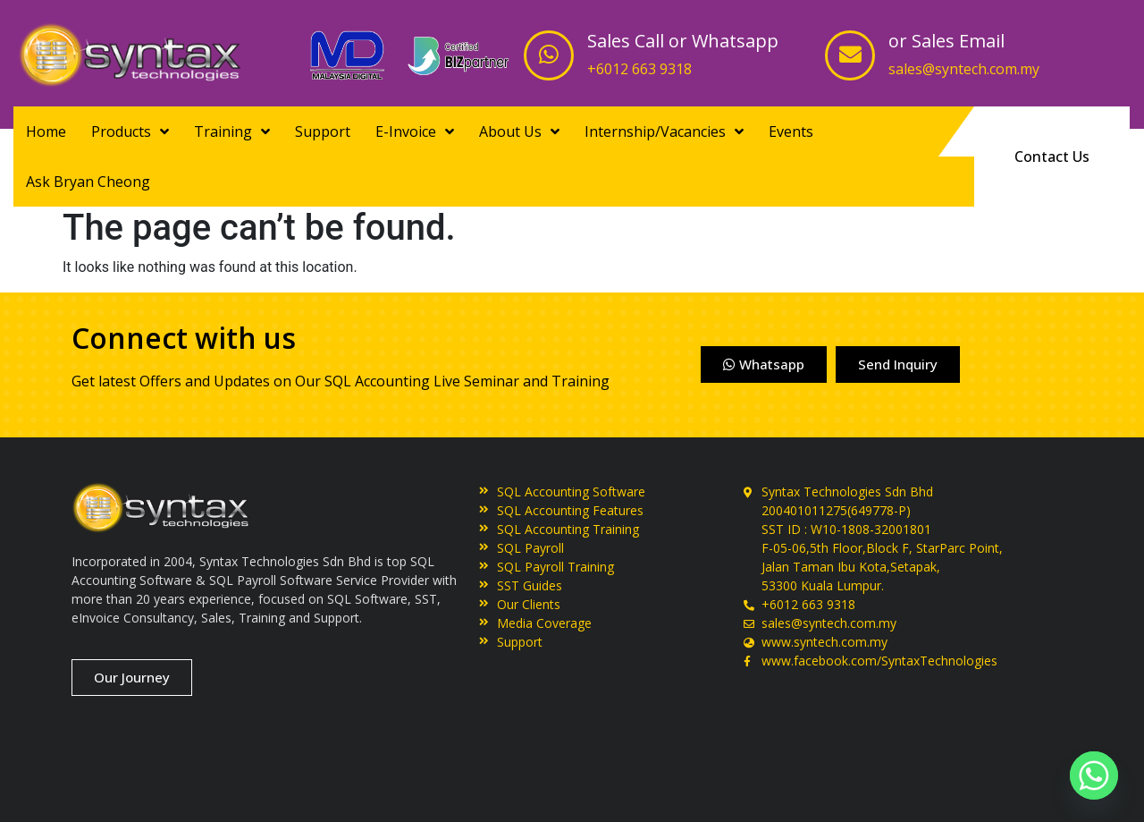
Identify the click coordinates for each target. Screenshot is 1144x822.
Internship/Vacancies (664, 131)
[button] (1052, 156)
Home (46, 131)
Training (232, 131)
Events (791, 131)
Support (322, 131)
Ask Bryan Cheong (88, 181)
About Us (519, 131)
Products (130, 131)
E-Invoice (414, 131)
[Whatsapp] (1094, 775)
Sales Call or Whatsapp (682, 41)
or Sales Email (946, 41)
